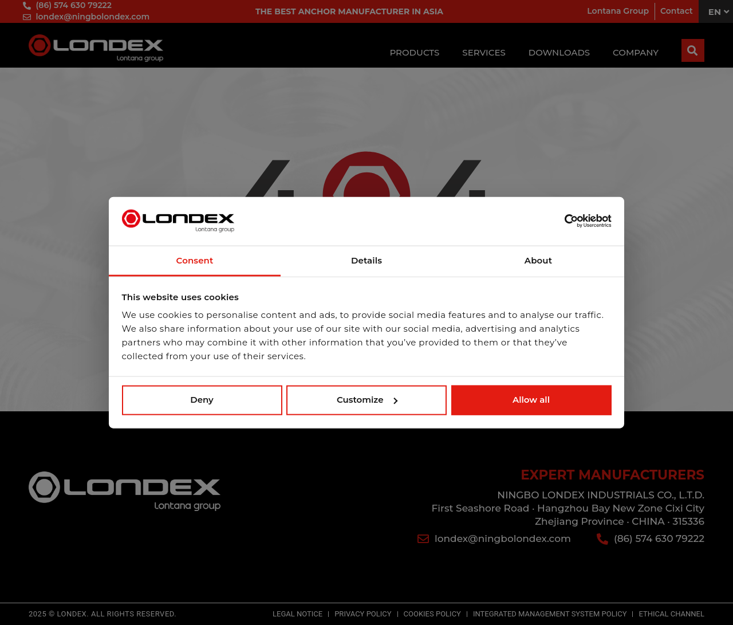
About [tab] (538, 260)
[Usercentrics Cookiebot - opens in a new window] (561, 221)
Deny (201, 399)
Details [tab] (366, 260)
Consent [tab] (195, 260)
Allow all (531, 399)
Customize (367, 399)
